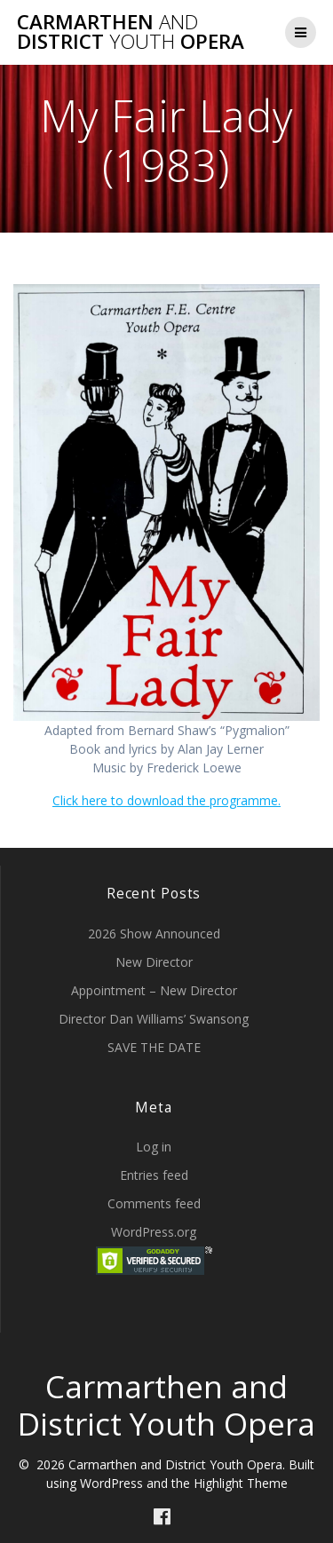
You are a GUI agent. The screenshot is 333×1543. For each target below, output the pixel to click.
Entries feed (154, 1175)
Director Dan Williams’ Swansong (154, 1018)
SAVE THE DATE (154, 1047)
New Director (154, 961)
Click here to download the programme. (166, 800)
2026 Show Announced (154, 933)
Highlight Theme (241, 1483)
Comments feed (154, 1203)
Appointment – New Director (154, 990)
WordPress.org (153, 1231)
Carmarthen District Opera (130, 32)
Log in (153, 1146)
